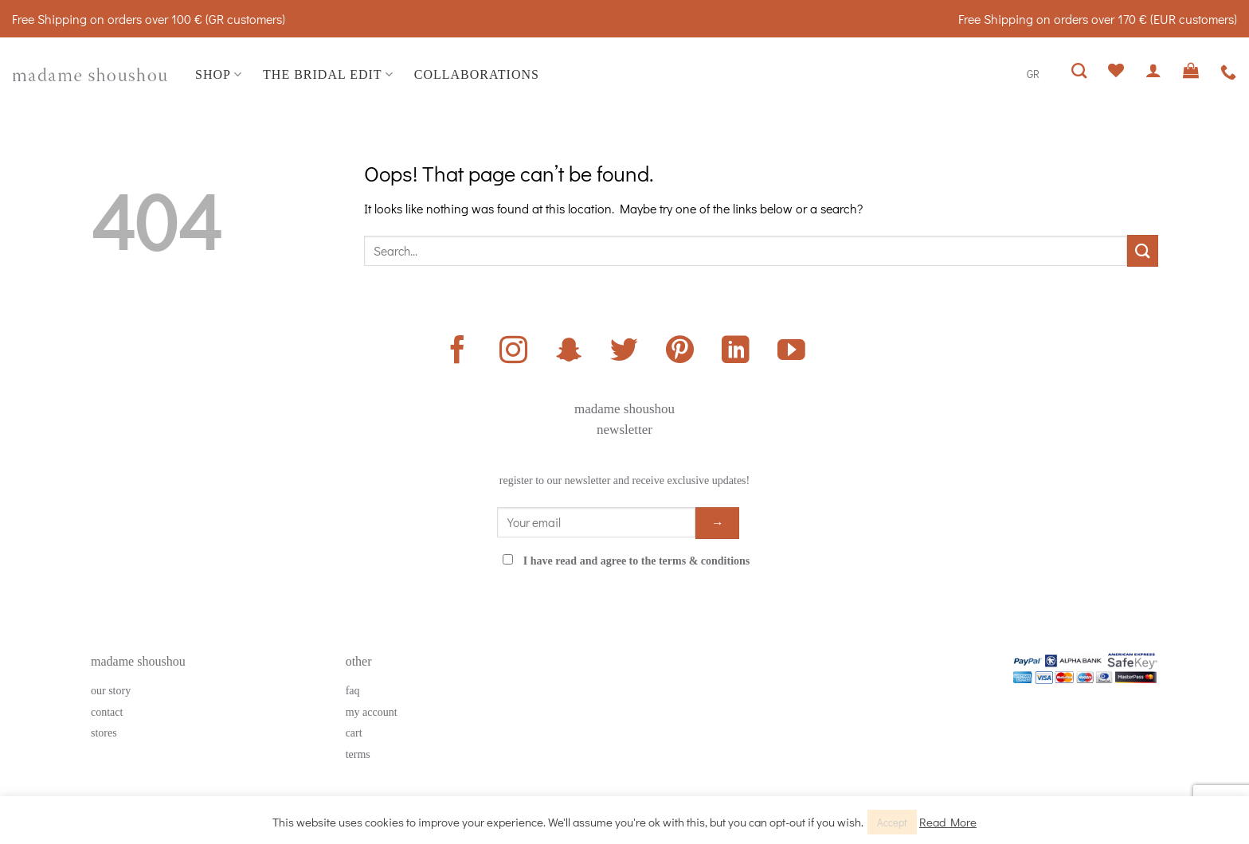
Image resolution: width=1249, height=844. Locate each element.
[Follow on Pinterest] (680, 352)
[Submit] (1142, 250)
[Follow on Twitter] (624, 352)
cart (354, 733)
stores (104, 733)
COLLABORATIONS (476, 74)
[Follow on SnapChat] (569, 352)
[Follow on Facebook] (458, 352)
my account (371, 712)
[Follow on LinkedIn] (736, 352)
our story (111, 691)
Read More (948, 822)
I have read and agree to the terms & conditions (636, 561)
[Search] (1079, 70)
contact (107, 712)
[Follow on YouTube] (791, 352)
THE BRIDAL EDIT (328, 74)
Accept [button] (892, 822)
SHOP (218, 74)
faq (353, 691)
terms (358, 754)
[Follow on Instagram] (513, 352)
